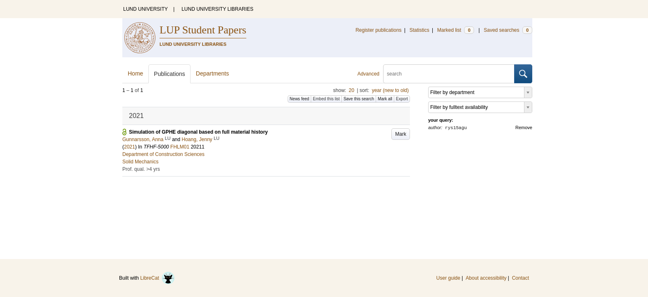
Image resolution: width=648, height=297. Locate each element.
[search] (449, 73)
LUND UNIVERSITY (145, 9)
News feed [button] (299, 99)
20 (351, 90)
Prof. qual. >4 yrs (141, 169)
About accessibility (486, 278)
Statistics (419, 30)
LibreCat (157, 278)
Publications (169, 74)
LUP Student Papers (203, 30)
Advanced (368, 74)
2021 (129, 147)
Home (135, 73)
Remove (523, 127)
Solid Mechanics (140, 162)
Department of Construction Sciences (163, 154)
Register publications (378, 30)
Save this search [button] (358, 99)
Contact (520, 278)
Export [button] (402, 99)
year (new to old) (390, 90)
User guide (448, 278)
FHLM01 (179, 147)
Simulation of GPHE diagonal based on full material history (198, 132)
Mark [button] (400, 134)
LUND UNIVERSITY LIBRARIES (217, 9)
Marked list (455, 30)
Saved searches (508, 30)
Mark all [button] (385, 99)
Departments (212, 73)
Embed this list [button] (326, 99)
